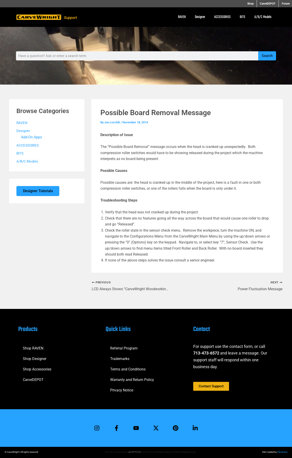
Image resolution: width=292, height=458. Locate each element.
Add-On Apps (31, 137)
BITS (242, 17)
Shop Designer (34, 358)
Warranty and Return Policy (132, 379)
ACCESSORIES (222, 17)
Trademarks (119, 358)
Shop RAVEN (33, 348)
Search (267, 56)
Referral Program (124, 348)
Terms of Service (182, 452)
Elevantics (282, 452)
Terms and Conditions (128, 369)
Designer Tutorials (38, 192)
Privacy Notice (121, 390)
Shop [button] (253, 3)
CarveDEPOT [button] (269, 3)
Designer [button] (200, 17)
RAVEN (182, 17)
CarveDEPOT (33, 379)
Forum (286, 3)
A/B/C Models (262, 17)
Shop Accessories (37, 369)
